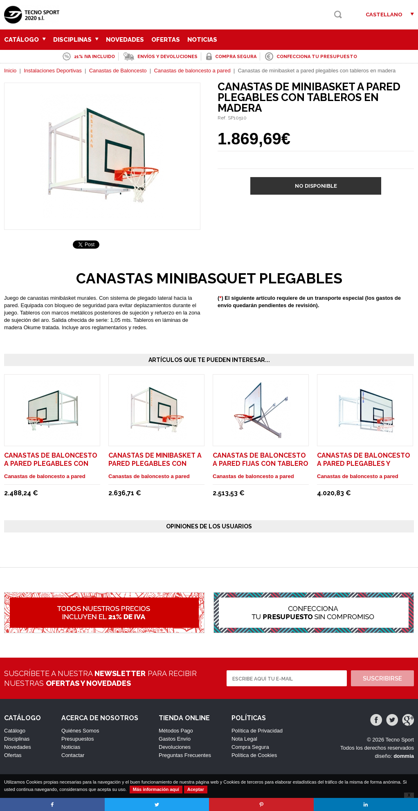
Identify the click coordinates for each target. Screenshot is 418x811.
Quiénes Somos (80, 731)
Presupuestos (77, 739)
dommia (403, 756)
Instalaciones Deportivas (53, 70)
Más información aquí (156, 789)
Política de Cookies (254, 755)
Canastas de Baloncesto (118, 70)
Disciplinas (76, 39)
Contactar (72, 755)
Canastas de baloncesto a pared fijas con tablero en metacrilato (260, 464)
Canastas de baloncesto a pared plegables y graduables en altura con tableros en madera (363, 468)
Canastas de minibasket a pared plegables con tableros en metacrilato (155, 464)
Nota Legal (244, 739)
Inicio (10, 70)
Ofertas (165, 39)
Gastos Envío (175, 739)
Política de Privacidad (257, 731)
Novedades (125, 39)
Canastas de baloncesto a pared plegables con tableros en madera (50, 464)
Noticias (202, 39)
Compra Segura (250, 747)
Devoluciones (175, 747)
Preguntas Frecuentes (185, 755)
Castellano (384, 14)
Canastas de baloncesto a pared (192, 70)
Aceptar (195, 789)
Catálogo (25, 39)
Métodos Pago (176, 731)
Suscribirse (382, 678)
